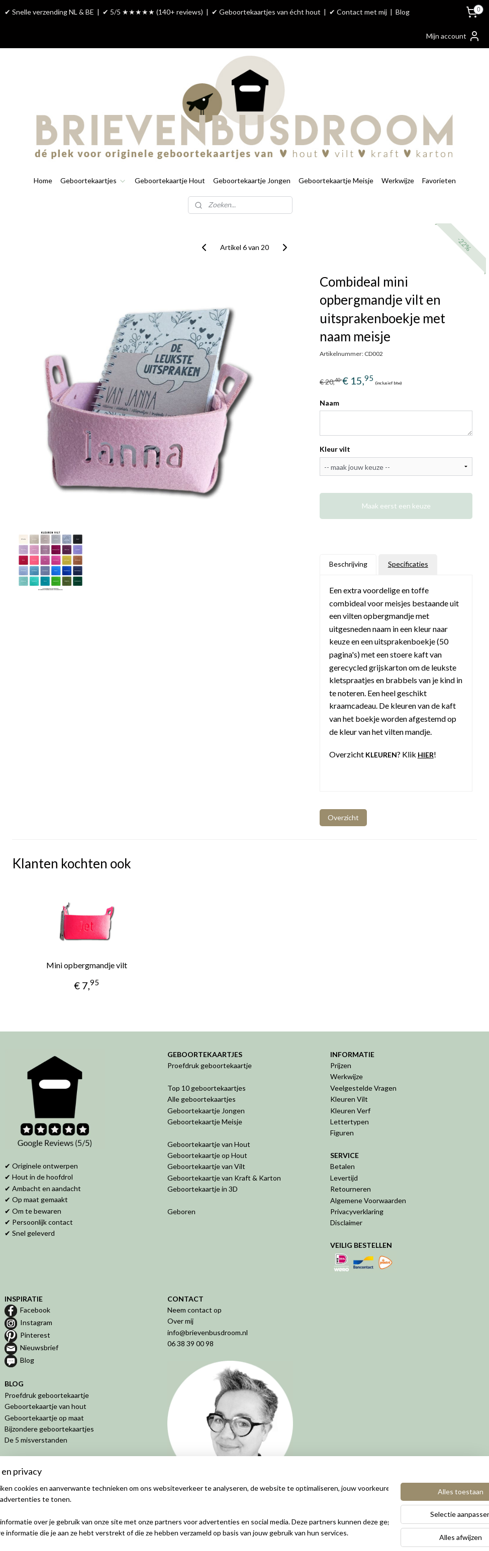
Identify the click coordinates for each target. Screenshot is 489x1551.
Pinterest (35, 1335)
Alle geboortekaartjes (201, 1099)
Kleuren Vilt (349, 1099)
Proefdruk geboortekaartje (209, 1065)
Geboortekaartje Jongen (251, 180)
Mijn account (453, 36)
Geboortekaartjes (93, 180)
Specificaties (408, 564)
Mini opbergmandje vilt (86, 965)
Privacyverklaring (356, 1211)
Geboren (181, 1211)
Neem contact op (194, 1310)
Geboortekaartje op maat (44, 1417)
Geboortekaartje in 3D (202, 1189)
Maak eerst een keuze (396, 505)
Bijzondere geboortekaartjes (49, 1429)
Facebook (35, 1310)
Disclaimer (346, 1222)
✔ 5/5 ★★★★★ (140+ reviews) (153, 12)
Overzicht (343, 817)
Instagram (36, 1322)
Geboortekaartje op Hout (207, 1155)
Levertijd (344, 1178)
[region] (178, 1511)
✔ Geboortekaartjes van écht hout (266, 12)
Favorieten (439, 180)
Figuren (342, 1132)
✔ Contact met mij (358, 12)
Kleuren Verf (350, 1110)
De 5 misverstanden (36, 1440)
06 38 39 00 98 (190, 1343)
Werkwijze (397, 180)
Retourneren (350, 1189)
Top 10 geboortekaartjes (206, 1088)
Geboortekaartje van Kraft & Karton (224, 1178)
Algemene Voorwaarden (368, 1200)
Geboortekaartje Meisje (336, 180)
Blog (403, 12)
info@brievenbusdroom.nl (207, 1332)
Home (43, 180)
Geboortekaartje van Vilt (207, 1166)
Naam (329, 402)
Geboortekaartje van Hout (208, 1144)
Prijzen (340, 1065)
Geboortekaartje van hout (45, 1406)
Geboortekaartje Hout (170, 180)
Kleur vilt (335, 449)
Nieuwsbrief (39, 1347)
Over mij (180, 1321)
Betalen (342, 1166)
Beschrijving (348, 564)
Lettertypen (349, 1121)
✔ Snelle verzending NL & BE (49, 12)
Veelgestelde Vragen (363, 1088)
